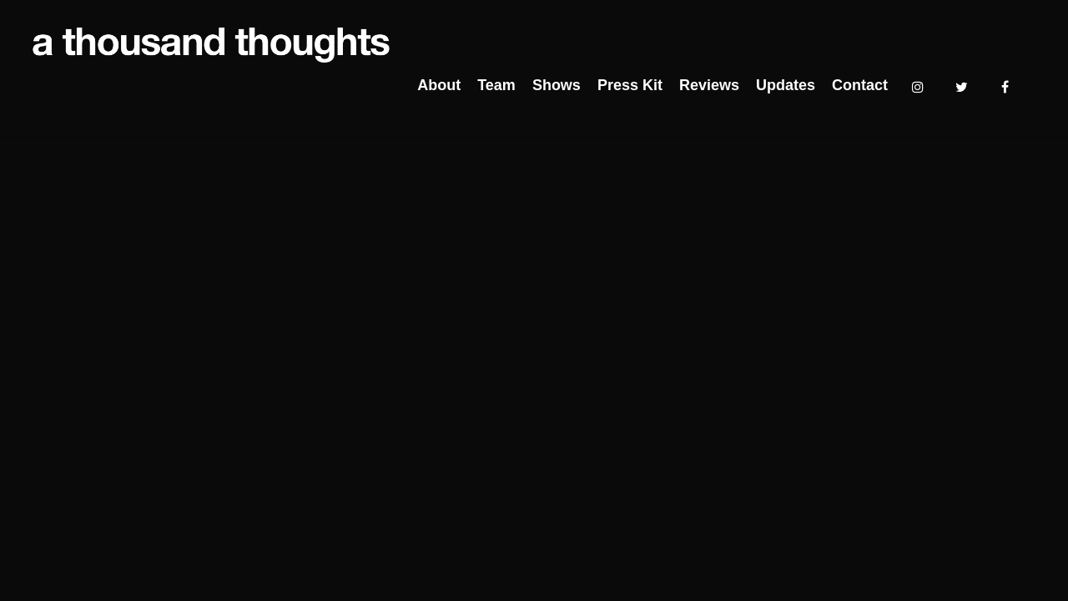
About (439, 85)
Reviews (709, 85)
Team (496, 85)
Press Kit (629, 85)
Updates (785, 85)
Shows (556, 85)
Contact (860, 85)
